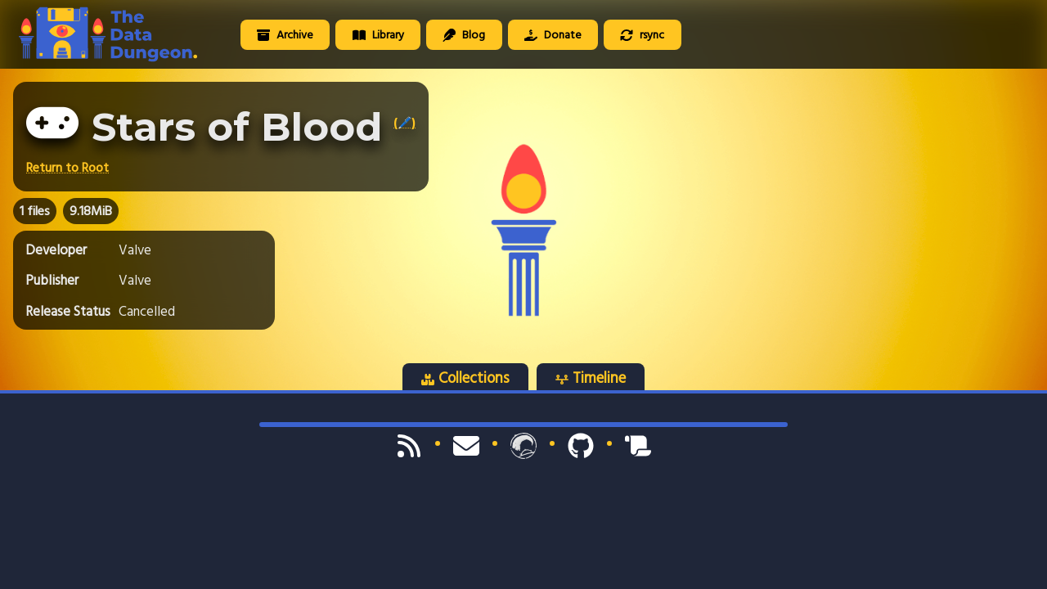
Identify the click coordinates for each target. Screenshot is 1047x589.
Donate (553, 34)
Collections (465, 378)
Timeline (590, 378)
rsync (642, 34)
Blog (464, 34)
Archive (285, 34)
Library (378, 34)
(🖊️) (404, 122)
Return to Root (67, 167)
